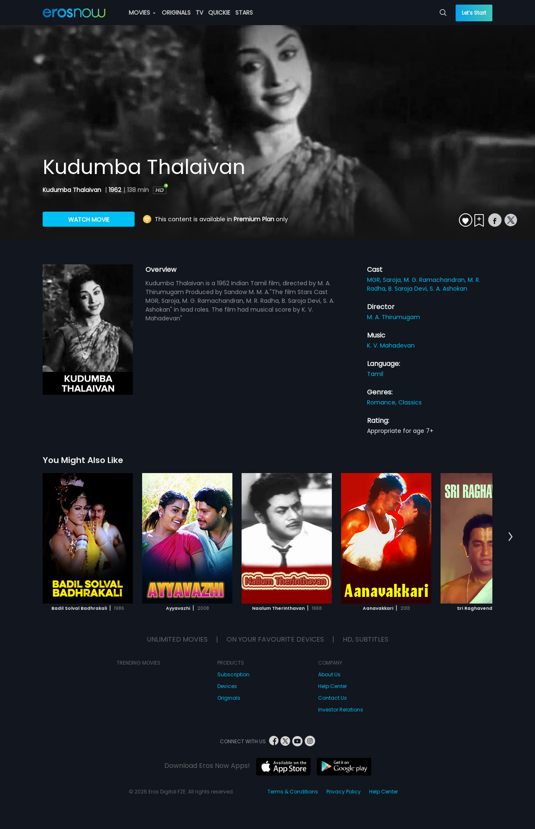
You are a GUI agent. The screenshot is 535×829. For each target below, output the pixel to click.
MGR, (375, 280)
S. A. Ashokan (448, 288)
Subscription (233, 674)
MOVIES (142, 12)
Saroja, (393, 280)
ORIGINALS (176, 12)
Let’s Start (474, 12)
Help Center (332, 686)
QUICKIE (219, 12)
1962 (115, 190)
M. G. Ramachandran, (436, 280)
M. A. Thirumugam (393, 317)
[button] (510, 537)
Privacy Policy (343, 791)
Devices (227, 686)
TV (199, 12)
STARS (244, 12)
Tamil (375, 374)
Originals (228, 697)
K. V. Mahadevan (391, 345)
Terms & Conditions (293, 791)
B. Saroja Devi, (409, 288)
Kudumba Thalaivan (73, 190)
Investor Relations (340, 709)
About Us (329, 674)
